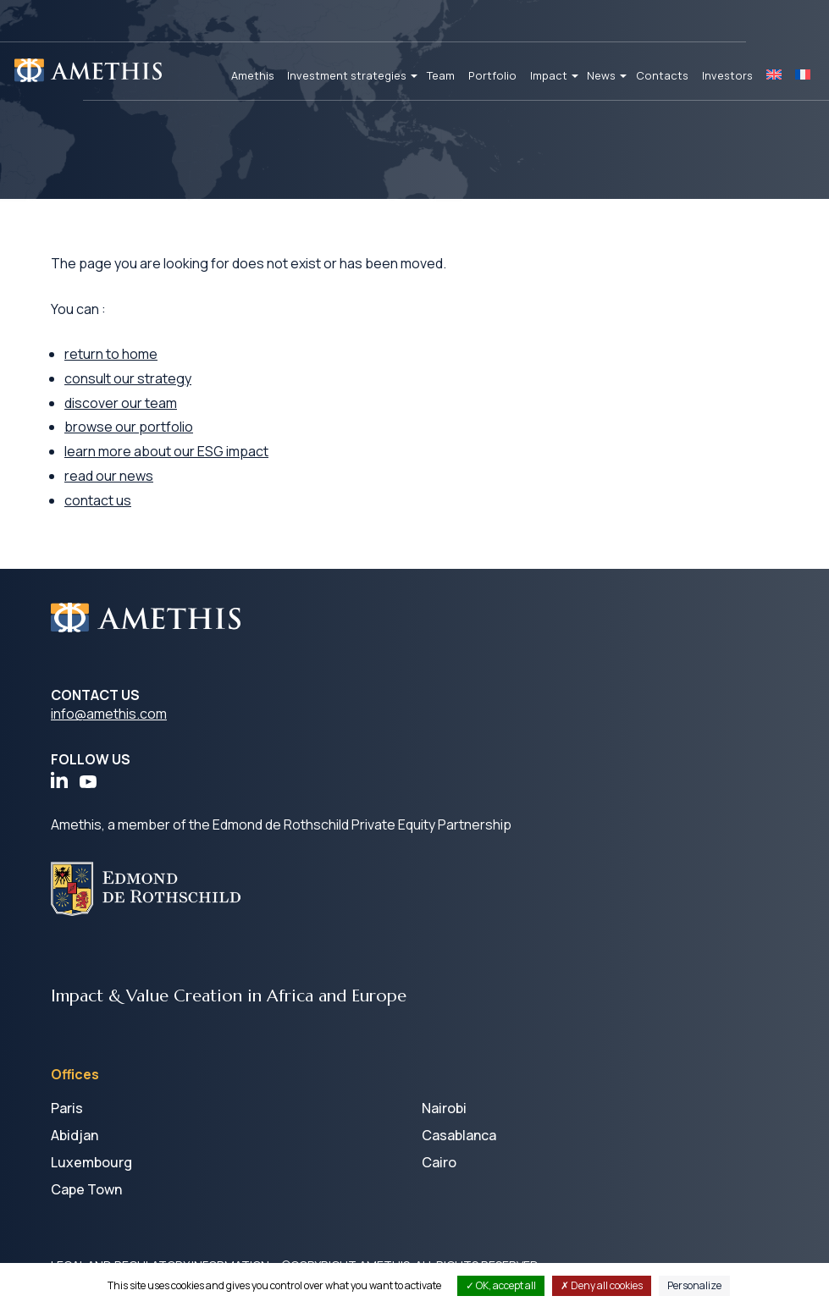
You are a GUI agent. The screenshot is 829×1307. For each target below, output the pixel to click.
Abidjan (74, 1135)
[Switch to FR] (802, 75)
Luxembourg (91, 1162)
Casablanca (459, 1135)
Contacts (662, 75)
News (601, 75)
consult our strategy (127, 378)
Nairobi (444, 1108)
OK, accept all (501, 1285)
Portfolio (492, 75)
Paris (67, 1108)
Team (441, 75)
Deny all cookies (602, 1285)
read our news (108, 475)
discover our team (120, 403)
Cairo (439, 1162)
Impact (548, 75)
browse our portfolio (128, 426)
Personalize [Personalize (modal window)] (694, 1285)
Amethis (252, 75)
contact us (97, 500)
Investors (727, 75)
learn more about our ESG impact (166, 451)
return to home (111, 354)
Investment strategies (346, 75)
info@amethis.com (109, 713)
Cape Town (86, 1189)
